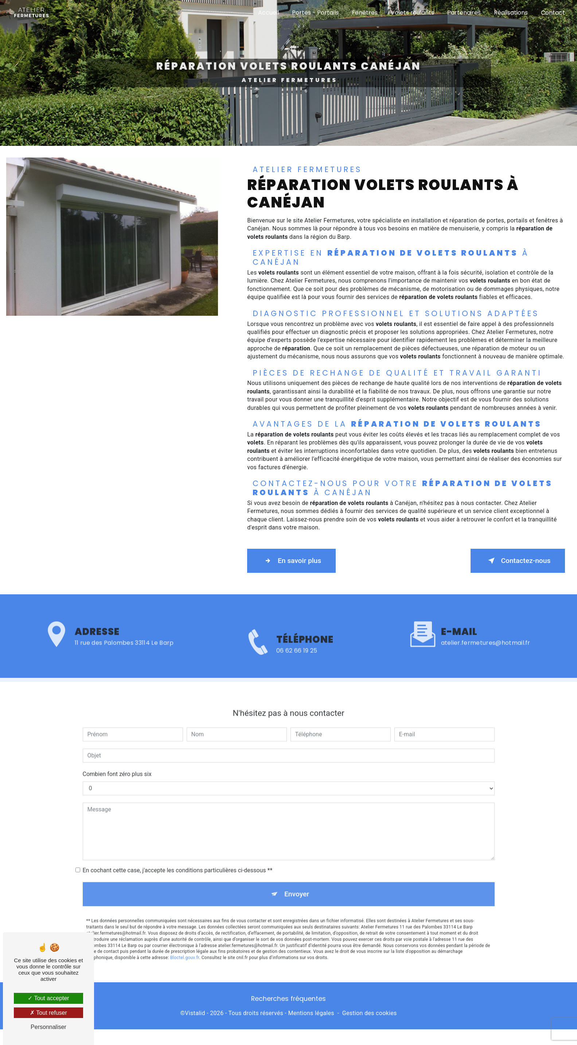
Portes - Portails (315, 12)
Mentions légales (311, 1012)
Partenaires (463, 12)
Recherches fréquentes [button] (288, 998)
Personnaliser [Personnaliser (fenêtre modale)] (48, 1027)
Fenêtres (364, 12)
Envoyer (296, 873)
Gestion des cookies (369, 1012)
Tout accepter (48, 998)
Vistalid (195, 1012)
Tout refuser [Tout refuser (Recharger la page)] (48, 1013)
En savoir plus (291, 560)
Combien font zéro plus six (117, 753)
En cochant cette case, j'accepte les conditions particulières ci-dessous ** (178, 849)
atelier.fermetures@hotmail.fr (485, 622)
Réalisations (510, 12)
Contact (553, 12)
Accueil (268, 12)
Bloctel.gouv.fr (184, 937)
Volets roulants (412, 12)
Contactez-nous (517, 560)
